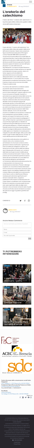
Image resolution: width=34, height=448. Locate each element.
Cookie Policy (17, 442)
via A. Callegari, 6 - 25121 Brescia (10, 383)
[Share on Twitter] (20, 201)
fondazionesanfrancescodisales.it (10, 386)
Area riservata (17, 440)
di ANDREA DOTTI (12, 6)
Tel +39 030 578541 (24, 383)
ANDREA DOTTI (12, 210)
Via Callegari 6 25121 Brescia (9, 394)
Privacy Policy (17, 444)
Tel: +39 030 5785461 (22, 394)
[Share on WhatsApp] (29, 201)
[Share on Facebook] (25, 201)
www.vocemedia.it (6, 392)
